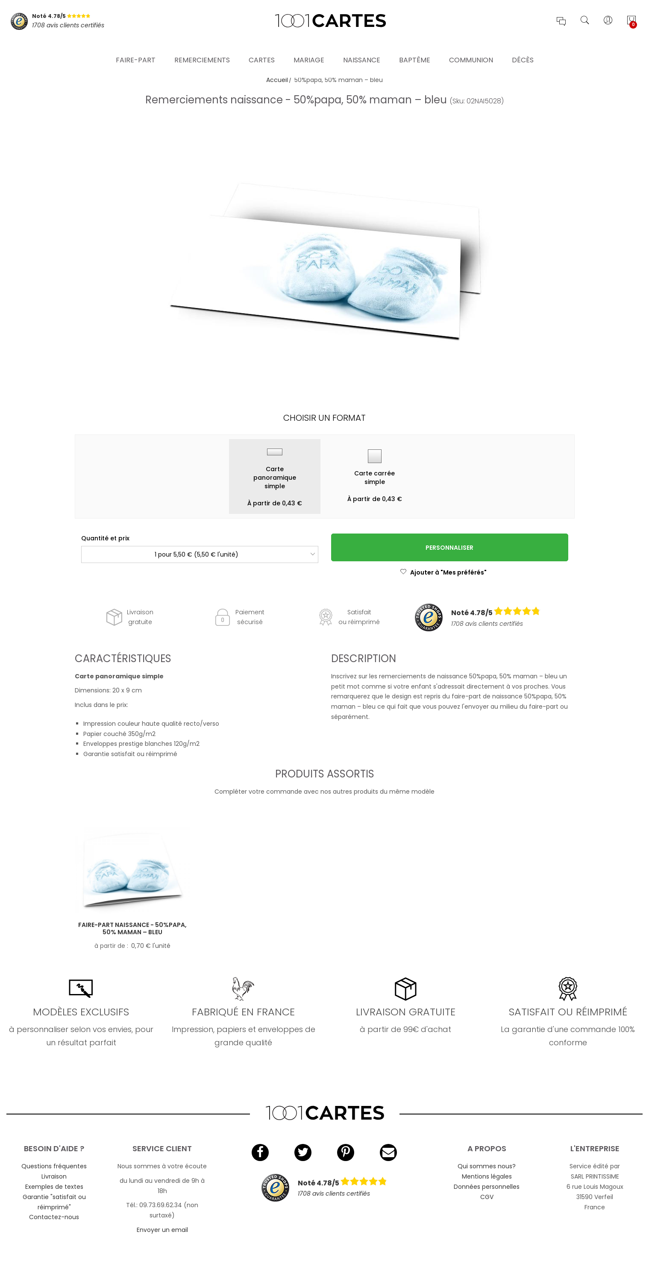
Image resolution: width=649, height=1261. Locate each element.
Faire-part (136, 49)
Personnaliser (449, 547)
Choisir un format (324, 418)
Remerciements (202, 49)
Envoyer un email (162, 1230)
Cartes (262, 49)
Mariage (309, 49)
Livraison (54, 1176)
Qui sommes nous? (487, 1166)
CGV (486, 1197)
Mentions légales (487, 1176)
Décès (523, 49)
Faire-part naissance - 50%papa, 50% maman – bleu (132, 928)
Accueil (277, 80)
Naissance (361, 49)
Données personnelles (487, 1186)
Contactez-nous (54, 1217)
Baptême (414, 49)
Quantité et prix (105, 538)
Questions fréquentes (54, 1166)
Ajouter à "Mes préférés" (443, 572)
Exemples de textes (54, 1186)
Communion (471, 49)
